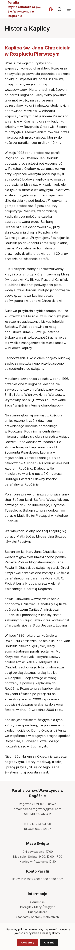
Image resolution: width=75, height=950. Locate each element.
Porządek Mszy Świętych (37, 907)
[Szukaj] (60, 9)
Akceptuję (27, 942)
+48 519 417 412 (40, 814)
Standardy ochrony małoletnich (37, 917)
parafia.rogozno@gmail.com (42, 809)
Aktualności (37, 902)
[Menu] (69, 9)
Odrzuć (49, 942)
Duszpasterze (37, 912)
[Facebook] (51, 9)
